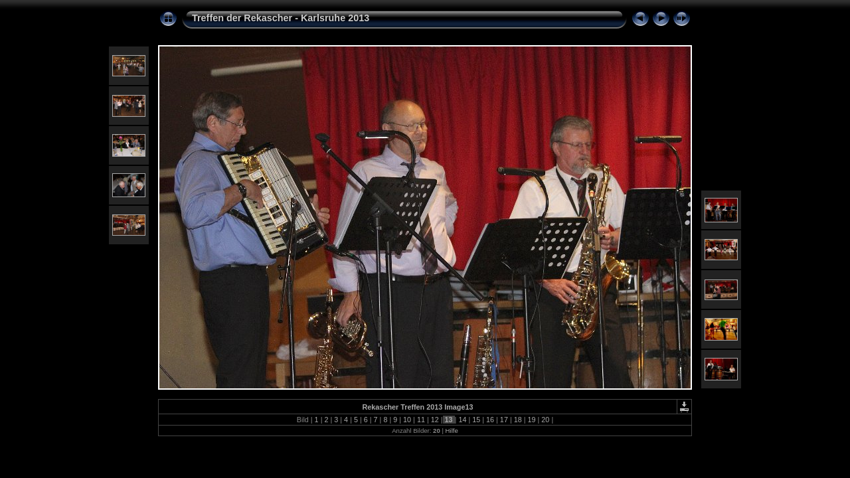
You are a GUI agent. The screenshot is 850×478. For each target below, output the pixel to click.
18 (518, 420)
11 (421, 420)
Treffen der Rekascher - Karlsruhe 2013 (280, 18)
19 (532, 420)
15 (476, 420)
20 (545, 420)
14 (462, 420)
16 (490, 420)
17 (504, 420)
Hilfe (452, 430)
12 (435, 420)
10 (407, 420)
